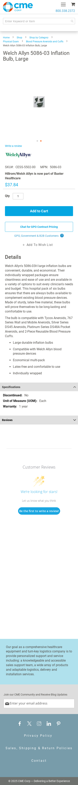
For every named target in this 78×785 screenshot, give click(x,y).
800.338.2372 (65, 11)
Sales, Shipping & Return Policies (39, 748)
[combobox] (39, 21)
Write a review (13, 145)
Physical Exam (11, 41)
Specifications (11, 387)
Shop (19, 37)
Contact (39, 761)
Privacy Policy (38, 735)
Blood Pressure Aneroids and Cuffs (44, 41)
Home (6, 37)
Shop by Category (38, 37)
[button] (37, 141)
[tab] (39, 387)
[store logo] (18, 7)
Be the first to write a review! (39, 511)
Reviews (7, 420)
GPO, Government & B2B (39, 236)
